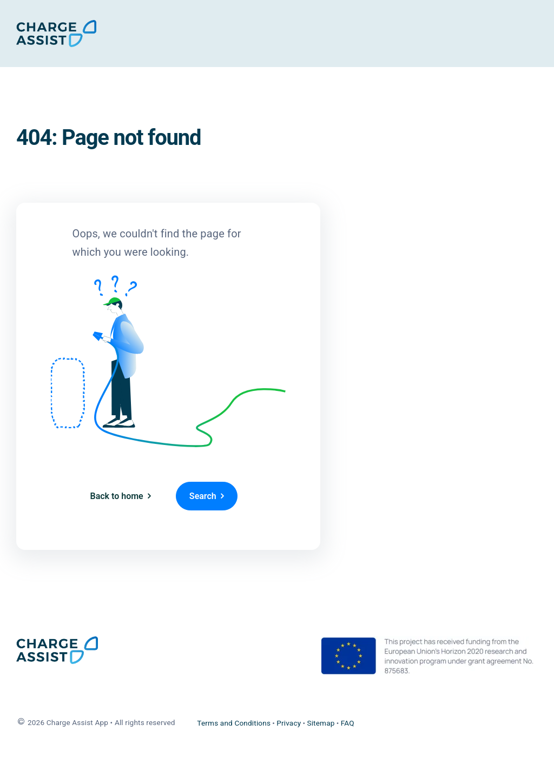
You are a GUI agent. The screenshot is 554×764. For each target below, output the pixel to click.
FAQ (347, 723)
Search (202, 496)
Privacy (288, 723)
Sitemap (320, 723)
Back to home (116, 496)
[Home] (56, 33)
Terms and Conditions (234, 723)
